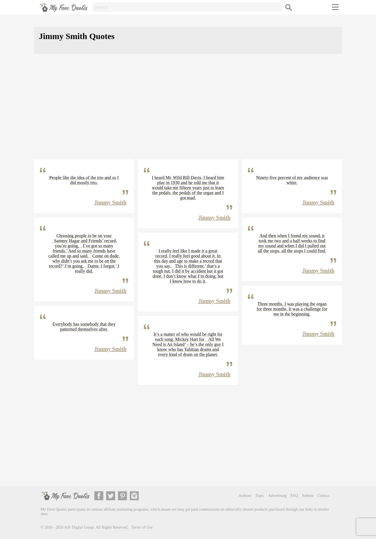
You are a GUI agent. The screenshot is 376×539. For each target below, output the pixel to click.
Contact (323, 496)
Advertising (277, 496)
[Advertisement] (188, 111)
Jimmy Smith (110, 202)
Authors (245, 496)
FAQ (294, 496)
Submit (307, 496)
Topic (259, 496)
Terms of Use (141, 527)
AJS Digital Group (79, 527)
